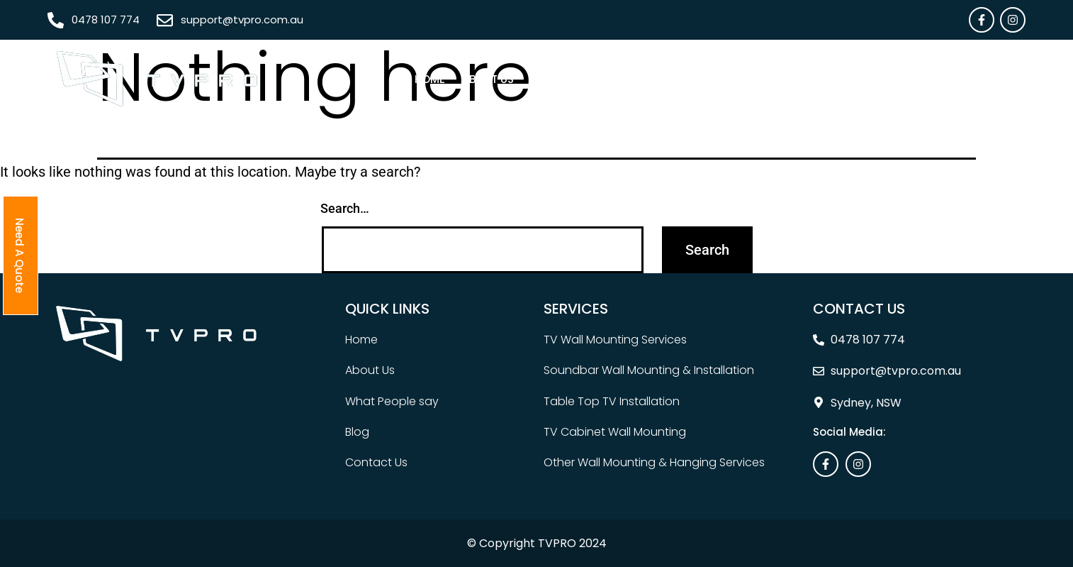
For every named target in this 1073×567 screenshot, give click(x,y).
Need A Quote (979, 79)
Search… (344, 208)
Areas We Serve (647, 79)
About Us (488, 79)
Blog (839, 79)
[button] (558, 79)
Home (430, 79)
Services (555, 79)
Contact (897, 79)
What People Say (761, 79)
